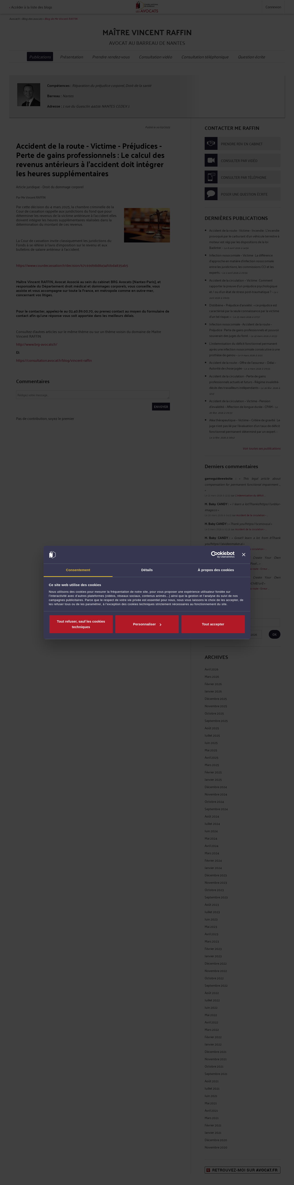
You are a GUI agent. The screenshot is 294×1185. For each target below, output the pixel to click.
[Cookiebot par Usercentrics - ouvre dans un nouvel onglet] (214, 554)
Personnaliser (147, 624)
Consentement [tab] (78, 570)
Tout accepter (213, 624)
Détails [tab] (147, 570)
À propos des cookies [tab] (216, 570)
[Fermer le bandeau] (243, 554)
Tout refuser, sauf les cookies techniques (81, 624)
